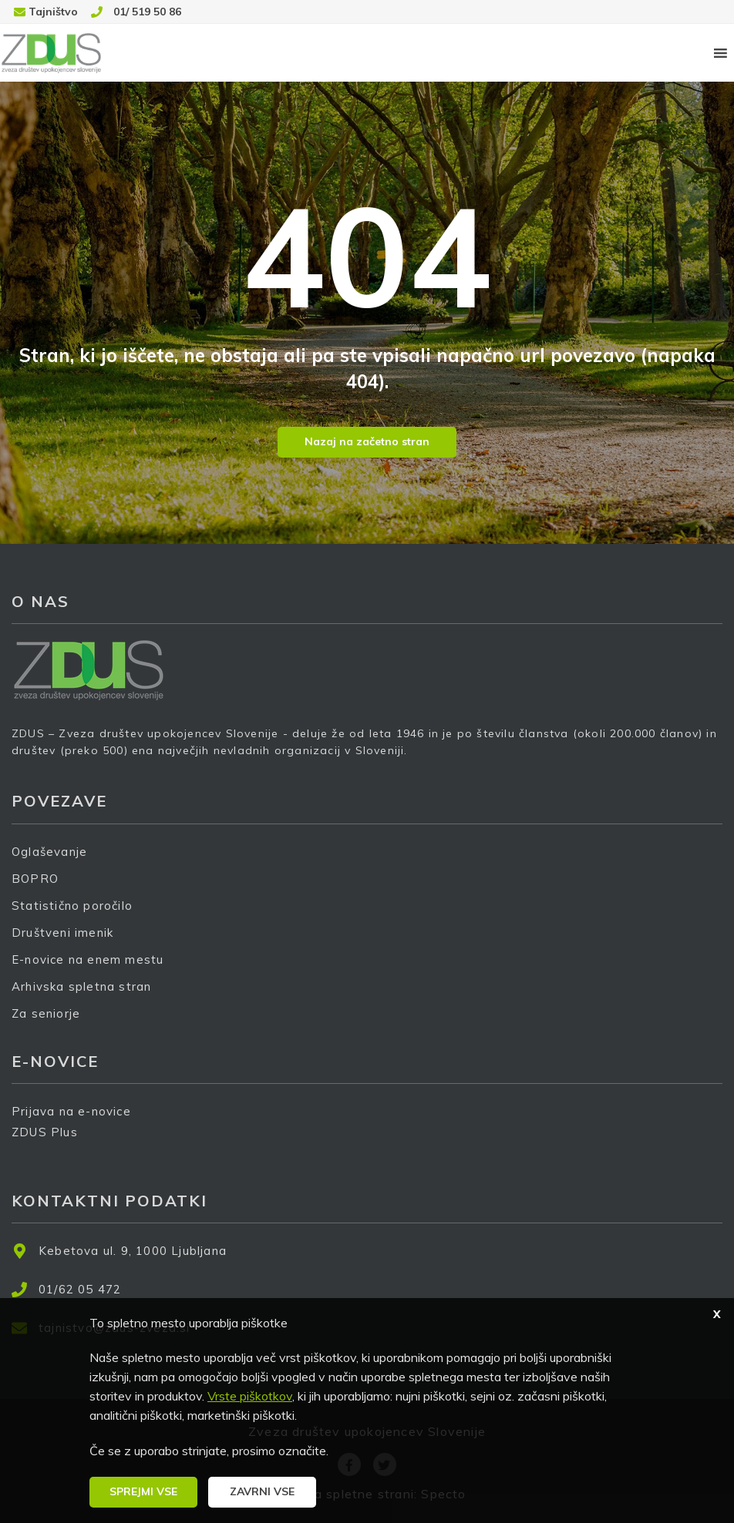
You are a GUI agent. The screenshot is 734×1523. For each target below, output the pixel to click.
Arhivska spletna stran (81, 986)
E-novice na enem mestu (87, 959)
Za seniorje (46, 1013)
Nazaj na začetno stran (367, 441)
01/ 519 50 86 (147, 11)
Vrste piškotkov (249, 1396)
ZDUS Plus (50, 1142)
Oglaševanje (49, 851)
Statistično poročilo (72, 905)
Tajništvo (53, 11)
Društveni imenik (62, 932)
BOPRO (35, 878)
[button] (143, 1492)
